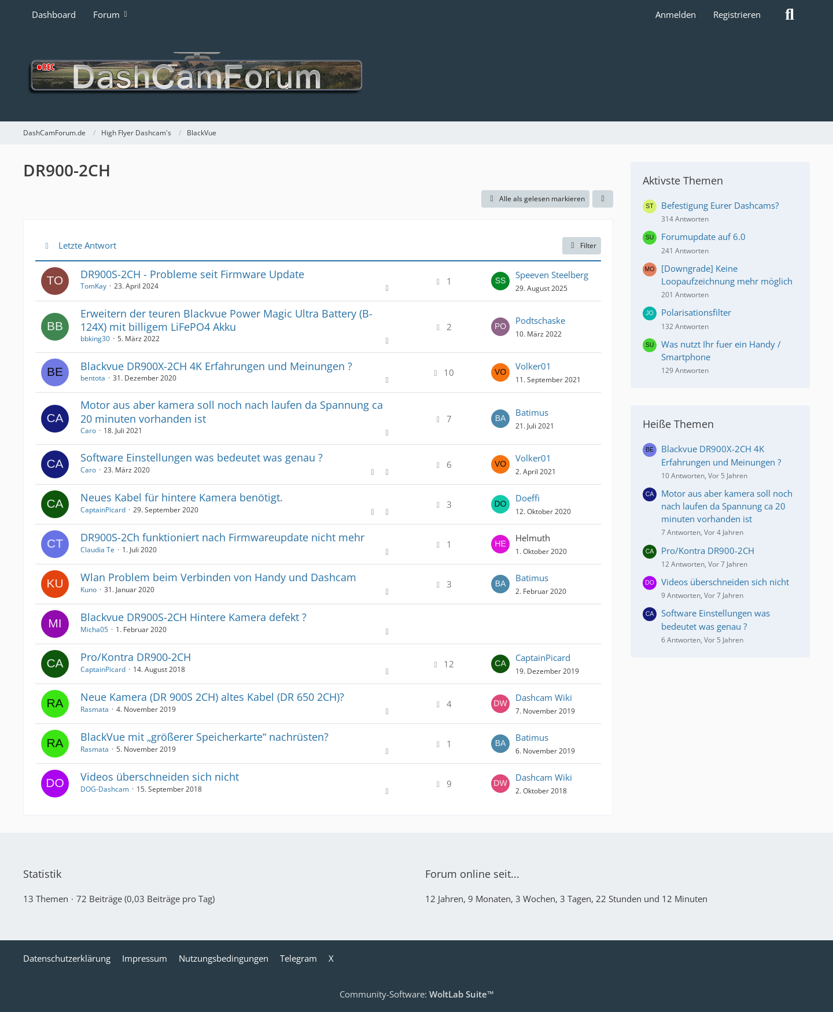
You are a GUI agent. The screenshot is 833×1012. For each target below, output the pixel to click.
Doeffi (527, 498)
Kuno (88, 589)
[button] (602, 199)
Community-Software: (417, 994)
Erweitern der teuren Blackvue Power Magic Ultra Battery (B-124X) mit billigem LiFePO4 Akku (226, 320)
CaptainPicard (103, 510)
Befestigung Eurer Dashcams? (720, 205)
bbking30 (95, 339)
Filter (581, 245)
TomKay (93, 286)
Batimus (531, 412)
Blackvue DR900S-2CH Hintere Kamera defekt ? (193, 617)
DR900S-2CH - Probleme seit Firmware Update (192, 274)
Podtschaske (540, 320)
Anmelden (675, 14)
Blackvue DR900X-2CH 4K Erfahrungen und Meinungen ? (216, 366)
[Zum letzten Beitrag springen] (500, 281)
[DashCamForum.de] (416, 75)
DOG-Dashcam (104, 789)
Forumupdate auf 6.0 (703, 236)
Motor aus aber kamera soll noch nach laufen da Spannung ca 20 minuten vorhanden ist (231, 411)
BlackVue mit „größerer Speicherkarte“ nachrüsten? (204, 737)
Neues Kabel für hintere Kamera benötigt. (181, 497)
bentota (92, 378)
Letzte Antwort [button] (87, 245)
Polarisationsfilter (696, 312)
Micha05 (94, 629)
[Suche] (789, 14)
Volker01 (533, 366)
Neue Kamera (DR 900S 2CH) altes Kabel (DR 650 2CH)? (212, 697)
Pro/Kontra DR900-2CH (135, 657)
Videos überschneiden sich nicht (159, 777)
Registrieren (737, 14)
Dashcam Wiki (543, 697)
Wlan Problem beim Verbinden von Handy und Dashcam (218, 577)
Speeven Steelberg (551, 274)
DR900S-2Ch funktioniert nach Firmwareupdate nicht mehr (222, 537)
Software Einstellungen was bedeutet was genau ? (201, 457)
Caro (88, 430)
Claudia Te (97, 550)
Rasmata (94, 709)
